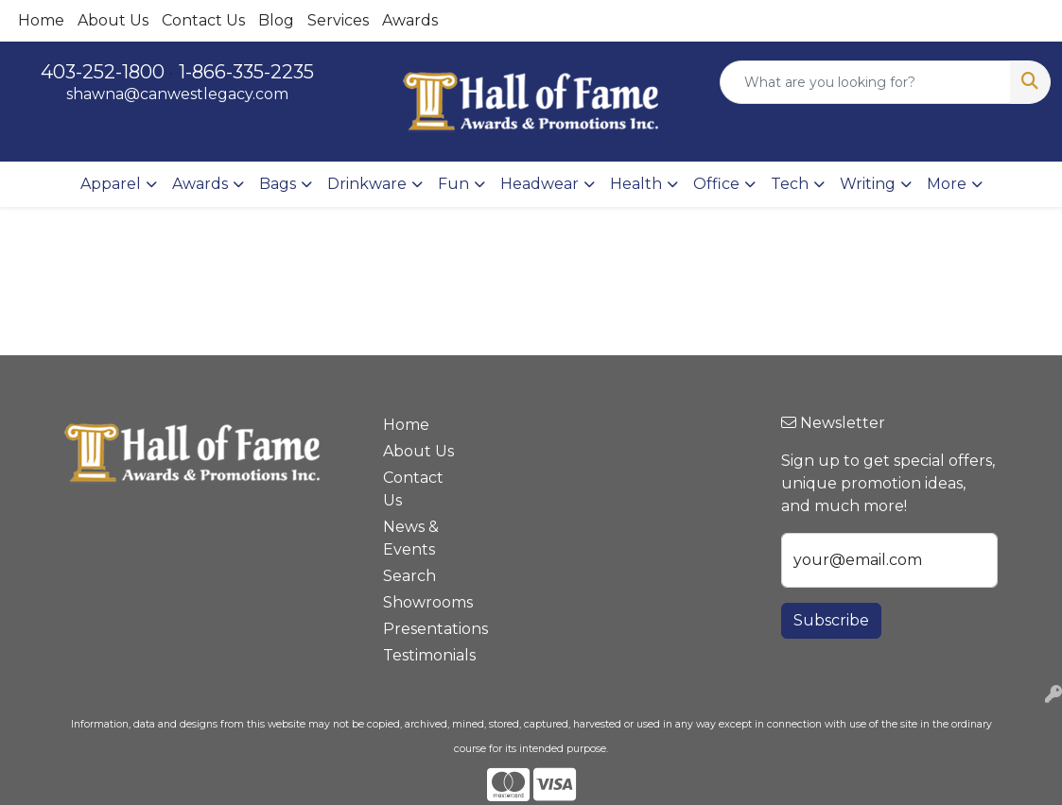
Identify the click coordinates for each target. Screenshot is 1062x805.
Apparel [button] (110, 184)
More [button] (946, 184)
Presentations (421, 629)
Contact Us (203, 20)
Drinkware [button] (367, 184)
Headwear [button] (539, 184)
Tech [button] (790, 184)
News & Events (411, 538)
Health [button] (636, 184)
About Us (113, 20)
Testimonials (421, 655)
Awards (410, 20)
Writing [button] (868, 184)
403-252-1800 (103, 71)
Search (409, 576)
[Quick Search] (865, 82)
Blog (276, 20)
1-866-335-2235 (246, 71)
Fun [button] (453, 184)
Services (338, 20)
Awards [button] (200, 184)
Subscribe (831, 620)
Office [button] (716, 184)
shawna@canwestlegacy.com (177, 94)
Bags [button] (277, 184)
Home (41, 20)
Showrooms (421, 602)
